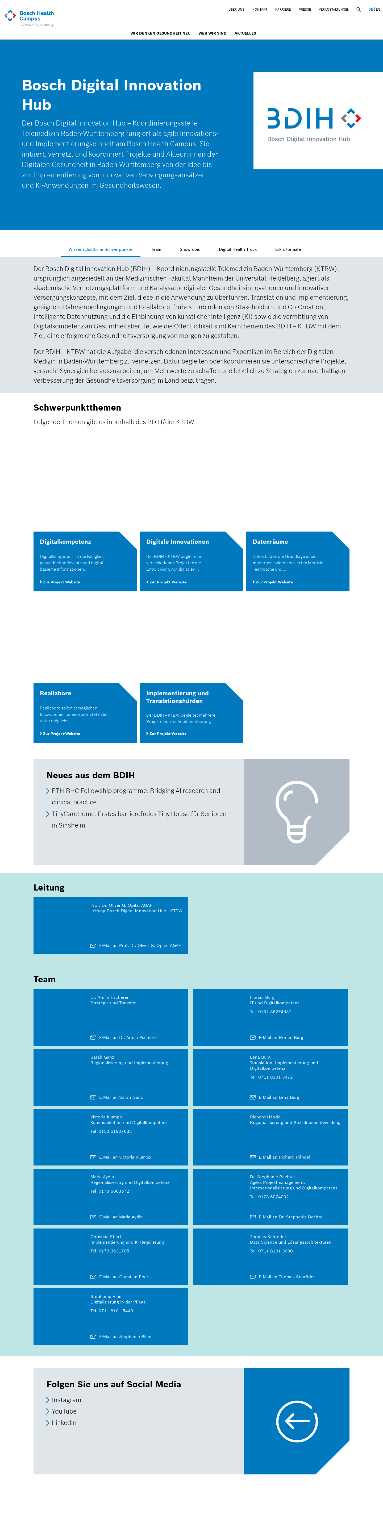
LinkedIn (64, 1423)
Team (163, 249)
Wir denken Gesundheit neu (160, 33)
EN (378, 9)
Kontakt (259, 9)
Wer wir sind (212, 33)
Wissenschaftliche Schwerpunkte (107, 249)
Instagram (66, 1400)
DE (371, 9)
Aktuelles (245, 33)
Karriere (283, 9)
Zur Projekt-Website (60, 582)
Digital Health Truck (244, 249)
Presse (305, 9)
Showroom (196, 249)
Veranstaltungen (334, 9)
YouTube (64, 1411)
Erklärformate (295, 249)
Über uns (236, 9)
